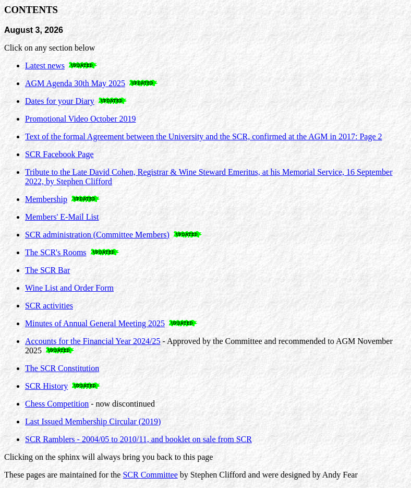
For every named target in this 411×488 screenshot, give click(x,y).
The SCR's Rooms (56, 252)
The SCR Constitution (62, 368)
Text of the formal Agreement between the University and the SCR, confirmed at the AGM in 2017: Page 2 (203, 136)
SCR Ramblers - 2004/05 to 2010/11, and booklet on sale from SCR (138, 439)
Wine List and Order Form (69, 287)
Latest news (45, 65)
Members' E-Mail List (62, 216)
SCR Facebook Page (59, 154)
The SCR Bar (47, 270)
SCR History (46, 386)
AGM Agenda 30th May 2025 (75, 83)
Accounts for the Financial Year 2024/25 (93, 341)
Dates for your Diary (59, 101)
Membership (46, 199)
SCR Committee (150, 474)
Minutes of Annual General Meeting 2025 (95, 323)
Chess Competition (57, 403)
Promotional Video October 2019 (80, 118)
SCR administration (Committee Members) (97, 234)
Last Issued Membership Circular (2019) (93, 421)
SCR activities (49, 305)
